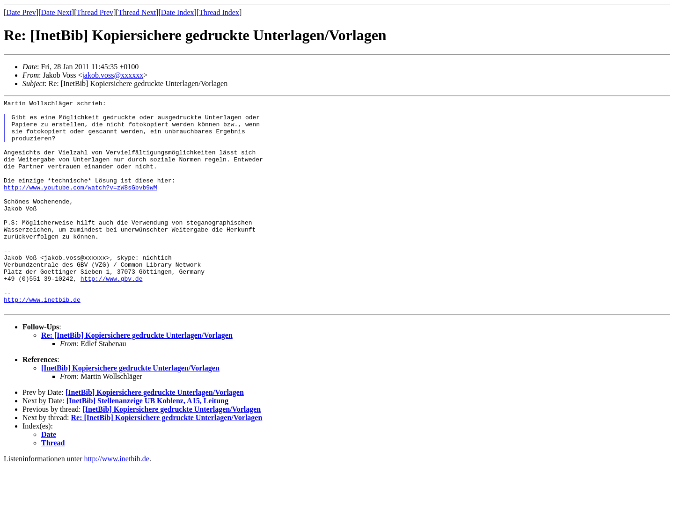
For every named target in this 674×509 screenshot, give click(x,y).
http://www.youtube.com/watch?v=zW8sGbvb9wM (80, 205)
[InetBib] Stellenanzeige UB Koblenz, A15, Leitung (147, 443)
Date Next (56, 12)
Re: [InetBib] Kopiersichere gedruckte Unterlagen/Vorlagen (137, 377)
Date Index (177, 12)
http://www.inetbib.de (42, 340)
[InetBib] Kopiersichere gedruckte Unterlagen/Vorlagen (130, 410)
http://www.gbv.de (112, 315)
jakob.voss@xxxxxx (112, 75)
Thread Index (219, 12)
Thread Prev (94, 12)
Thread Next (137, 12)
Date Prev (21, 12)
